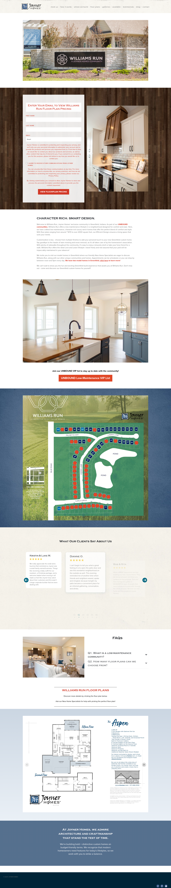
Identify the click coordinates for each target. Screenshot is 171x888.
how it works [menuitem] (66, 7)
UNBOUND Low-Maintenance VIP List (85, 378)
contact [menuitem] (146, 7)
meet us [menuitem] (54, 7)
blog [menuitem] (138, 7)
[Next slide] (144, 765)
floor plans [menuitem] (95, 7)
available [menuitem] (116, 7)
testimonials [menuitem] (128, 7)
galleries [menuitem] (106, 7)
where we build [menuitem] (81, 7)
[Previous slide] (27, 765)
